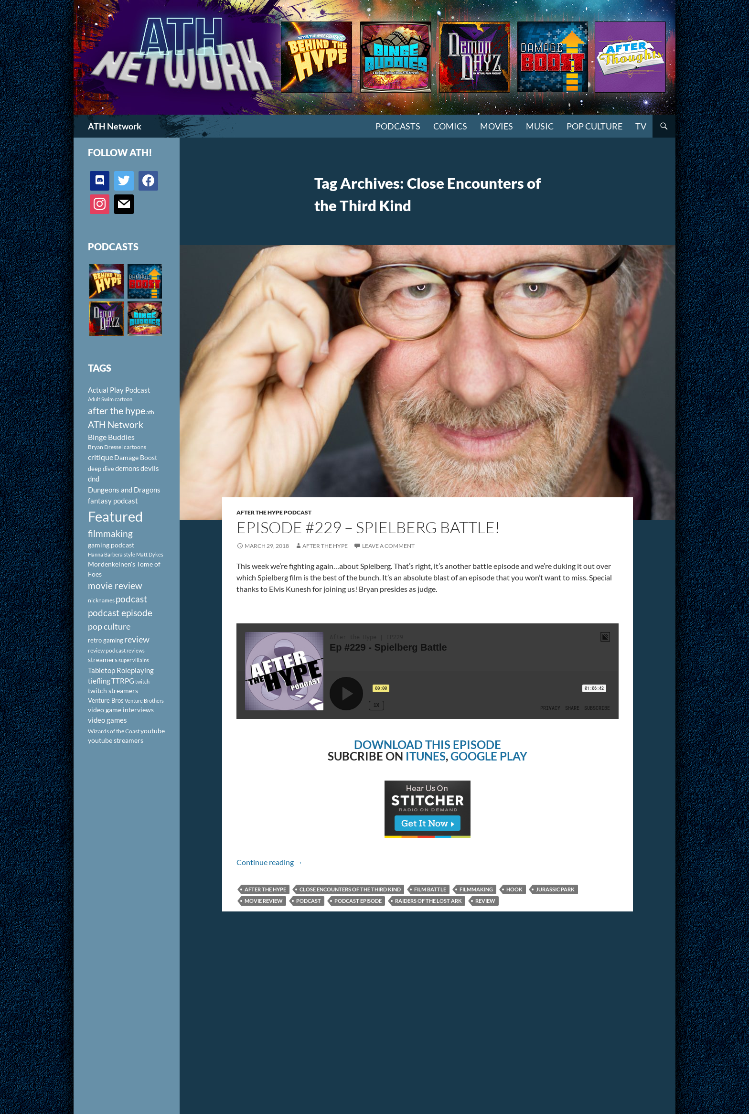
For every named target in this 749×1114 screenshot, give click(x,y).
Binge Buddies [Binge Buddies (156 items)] (111, 437)
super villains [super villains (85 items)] (133, 660)
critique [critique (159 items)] (100, 457)
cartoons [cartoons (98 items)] (135, 446)
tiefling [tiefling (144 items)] (99, 680)
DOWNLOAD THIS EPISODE (427, 744)
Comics (450, 126)
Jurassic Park (555, 889)
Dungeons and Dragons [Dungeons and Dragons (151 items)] (124, 489)
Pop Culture (594, 126)
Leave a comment (388, 545)
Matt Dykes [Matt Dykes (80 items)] (149, 554)
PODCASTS (397, 126)
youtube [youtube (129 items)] (152, 731)
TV (640, 126)
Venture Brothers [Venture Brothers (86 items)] (144, 700)
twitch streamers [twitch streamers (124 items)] (113, 690)
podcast (308, 901)
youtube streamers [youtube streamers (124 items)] (115, 740)
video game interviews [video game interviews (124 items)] (121, 710)
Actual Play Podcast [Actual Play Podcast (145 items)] (119, 390)
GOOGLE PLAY (488, 756)
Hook (514, 889)
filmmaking (476, 889)
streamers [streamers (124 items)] (103, 659)
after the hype (265, 889)
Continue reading (269, 862)
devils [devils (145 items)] (149, 468)
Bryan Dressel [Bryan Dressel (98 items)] (105, 446)
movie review (264, 901)
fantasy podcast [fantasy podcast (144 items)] (113, 500)
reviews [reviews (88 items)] (136, 650)
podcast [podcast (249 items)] (131, 598)
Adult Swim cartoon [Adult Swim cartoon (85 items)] (110, 399)
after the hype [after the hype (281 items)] (116, 410)
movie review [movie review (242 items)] (115, 585)
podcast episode (358, 901)
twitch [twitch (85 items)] (142, 681)
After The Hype (325, 545)
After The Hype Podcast (273, 512)
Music (540, 126)
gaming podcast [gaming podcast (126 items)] (111, 545)
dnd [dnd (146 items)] (93, 478)
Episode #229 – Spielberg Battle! (368, 527)
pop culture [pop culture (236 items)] (109, 626)
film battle (430, 889)
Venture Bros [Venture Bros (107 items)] (106, 700)
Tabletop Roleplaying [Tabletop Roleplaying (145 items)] (121, 670)
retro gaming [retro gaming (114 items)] (105, 640)
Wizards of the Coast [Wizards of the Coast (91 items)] (113, 731)
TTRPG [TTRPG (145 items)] (122, 680)
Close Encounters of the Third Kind (350, 889)
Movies (496, 126)
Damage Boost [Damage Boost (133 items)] (135, 457)
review (485, 901)
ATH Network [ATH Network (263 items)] (115, 424)
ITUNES (426, 756)
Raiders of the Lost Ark (428, 901)
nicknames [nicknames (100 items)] (101, 600)
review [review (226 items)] (137, 639)
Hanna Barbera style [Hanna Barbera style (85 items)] (111, 554)
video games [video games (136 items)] (107, 720)
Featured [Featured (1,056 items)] (115, 516)
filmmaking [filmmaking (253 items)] (110, 533)
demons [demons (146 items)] (127, 468)
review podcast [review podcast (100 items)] (107, 650)
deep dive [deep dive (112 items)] (101, 468)
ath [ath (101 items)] (150, 412)
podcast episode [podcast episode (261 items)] (120, 612)
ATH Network (114, 126)
